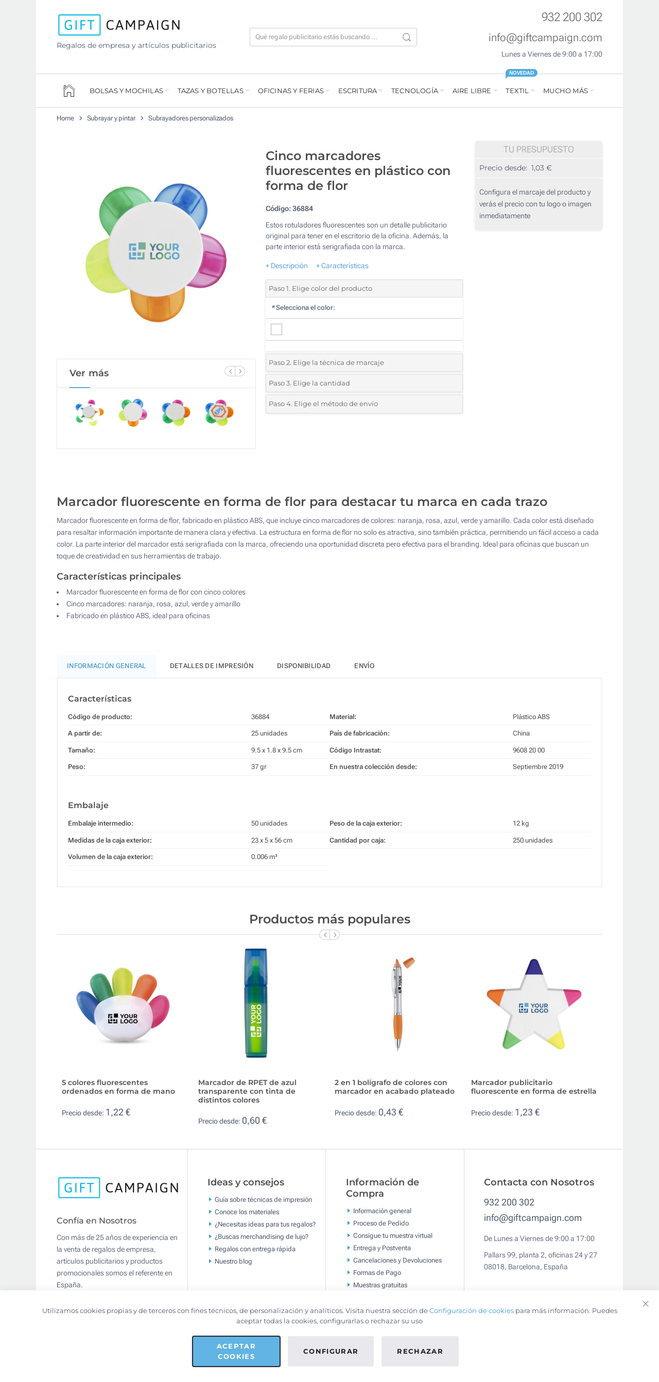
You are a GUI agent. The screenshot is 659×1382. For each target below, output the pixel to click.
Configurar (331, 1351)
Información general (382, 1211)
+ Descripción (287, 265)
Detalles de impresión (211, 666)
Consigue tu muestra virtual (392, 1235)
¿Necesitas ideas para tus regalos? (265, 1224)
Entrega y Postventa (382, 1248)
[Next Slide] (240, 371)
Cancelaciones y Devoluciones (397, 1260)
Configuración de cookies (471, 1310)
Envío (364, 666)
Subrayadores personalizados (190, 118)
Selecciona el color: (303, 307)
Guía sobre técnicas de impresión (263, 1199)
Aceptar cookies (236, 1351)
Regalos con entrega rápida (255, 1249)
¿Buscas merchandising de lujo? (261, 1236)
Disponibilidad (304, 666)
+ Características (342, 265)
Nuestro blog (233, 1261)
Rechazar (420, 1351)
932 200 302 (572, 17)
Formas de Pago (377, 1272)
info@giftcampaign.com (545, 37)
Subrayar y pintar (111, 118)
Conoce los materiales (247, 1212)
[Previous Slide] (229, 371)
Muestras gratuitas (380, 1285)
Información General (106, 666)
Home (65, 118)
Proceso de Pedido (381, 1223)
